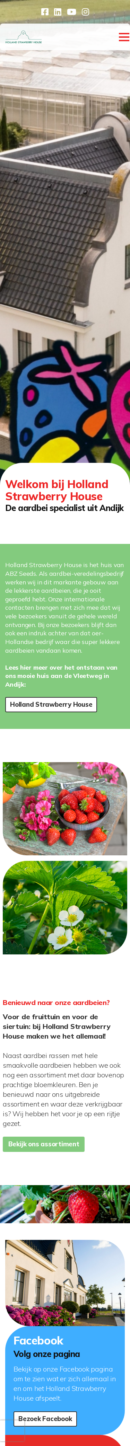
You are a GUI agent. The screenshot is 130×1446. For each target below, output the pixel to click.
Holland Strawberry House (51, 704)
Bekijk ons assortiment (43, 1144)
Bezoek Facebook (45, 1419)
